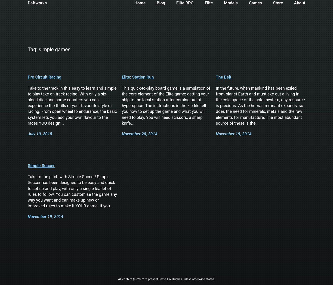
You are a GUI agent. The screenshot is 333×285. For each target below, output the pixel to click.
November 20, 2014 (139, 133)
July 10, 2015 (40, 133)
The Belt (223, 77)
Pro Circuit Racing (44, 77)
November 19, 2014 (233, 133)
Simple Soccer (41, 166)
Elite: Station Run (138, 77)
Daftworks (37, 2)
